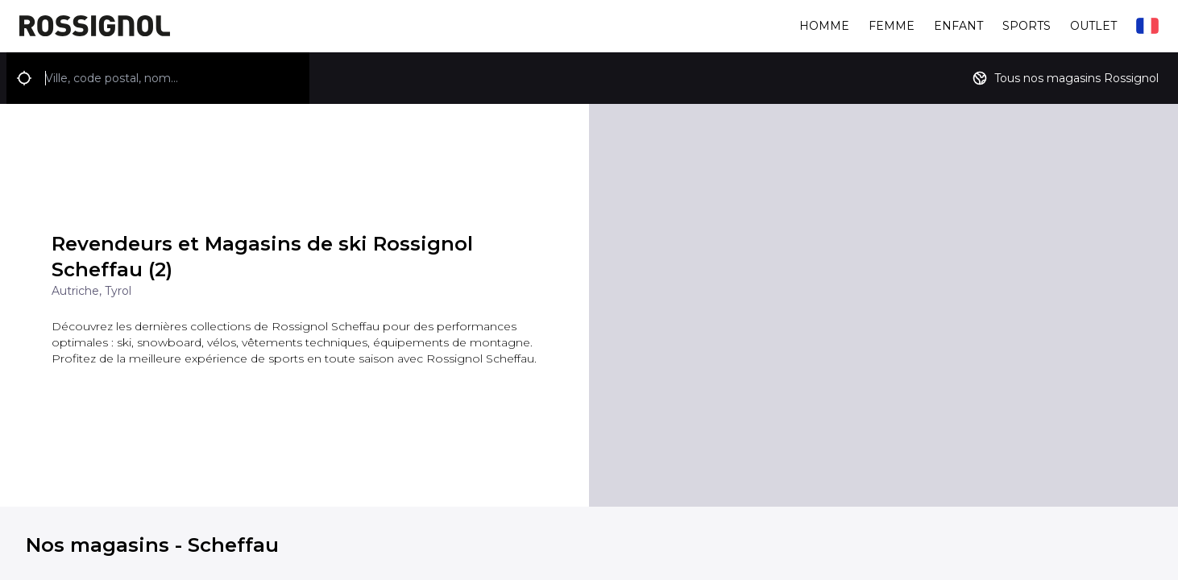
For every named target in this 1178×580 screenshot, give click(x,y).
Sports (1026, 26)
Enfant (958, 26)
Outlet (1093, 26)
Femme (892, 26)
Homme (824, 26)
